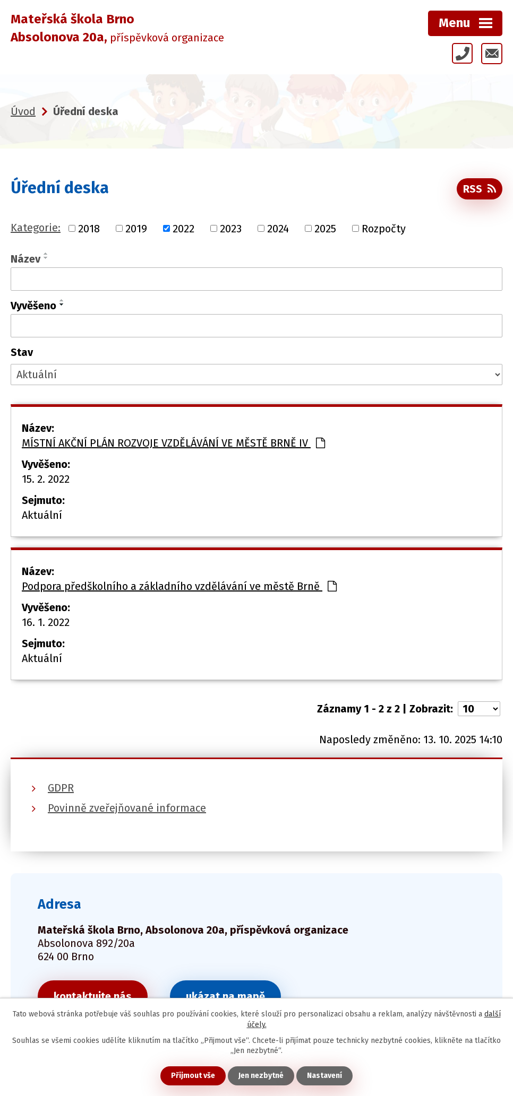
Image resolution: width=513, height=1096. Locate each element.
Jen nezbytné (261, 1075)
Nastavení (324, 1075)
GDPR (61, 787)
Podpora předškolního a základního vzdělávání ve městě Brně (179, 586)
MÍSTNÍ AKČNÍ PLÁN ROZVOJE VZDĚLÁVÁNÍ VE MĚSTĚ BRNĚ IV (173, 443)
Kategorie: (36, 227)
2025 (325, 228)
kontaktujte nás (93, 996)
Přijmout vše (193, 1075)
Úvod (23, 111)
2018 (89, 228)
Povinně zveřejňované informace (127, 808)
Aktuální (42, 515)
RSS (479, 188)
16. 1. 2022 (46, 622)
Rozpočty (384, 228)
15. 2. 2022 (46, 479)
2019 (136, 228)
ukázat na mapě (225, 996)
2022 (183, 228)
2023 (231, 228)
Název (25, 259)
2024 (278, 228)
